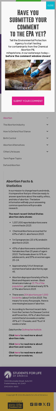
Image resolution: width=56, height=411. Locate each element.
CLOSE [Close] (50, 5)
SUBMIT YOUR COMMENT (28, 100)
